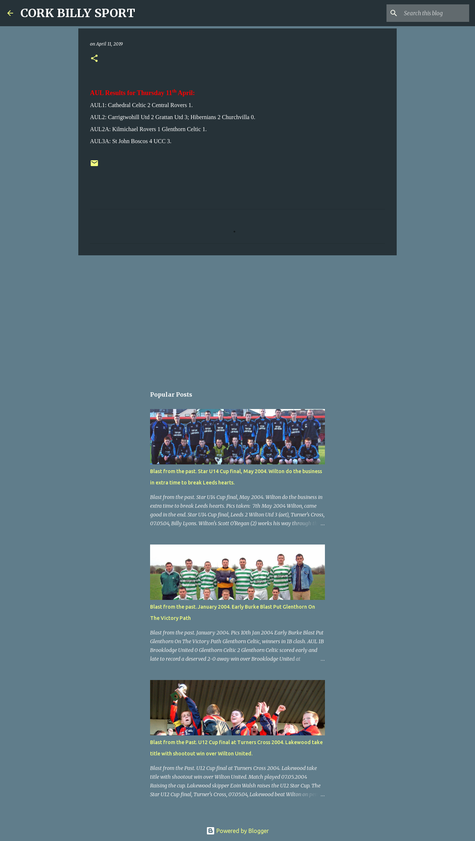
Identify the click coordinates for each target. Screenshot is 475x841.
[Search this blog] (431, 13)
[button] (94, 59)
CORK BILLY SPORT (77, 13)
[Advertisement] (237, 317)
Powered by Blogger (237, 831)
